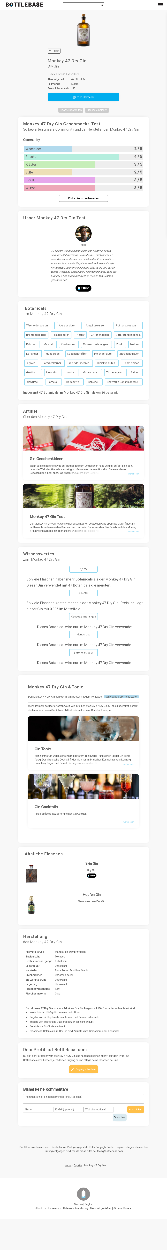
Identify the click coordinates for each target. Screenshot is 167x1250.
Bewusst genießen (100, 1239)
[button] (83, 97)
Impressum (54, 1239)
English (89, 1235)
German (78, 1235)
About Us (40, 1239)
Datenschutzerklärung (75, 1239)
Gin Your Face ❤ (123, 1239)
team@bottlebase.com (110, 1182)
